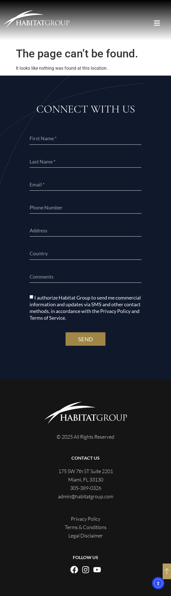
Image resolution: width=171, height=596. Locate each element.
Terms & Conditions (86, 527)
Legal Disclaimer (85, 535)
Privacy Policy (85, 519)
